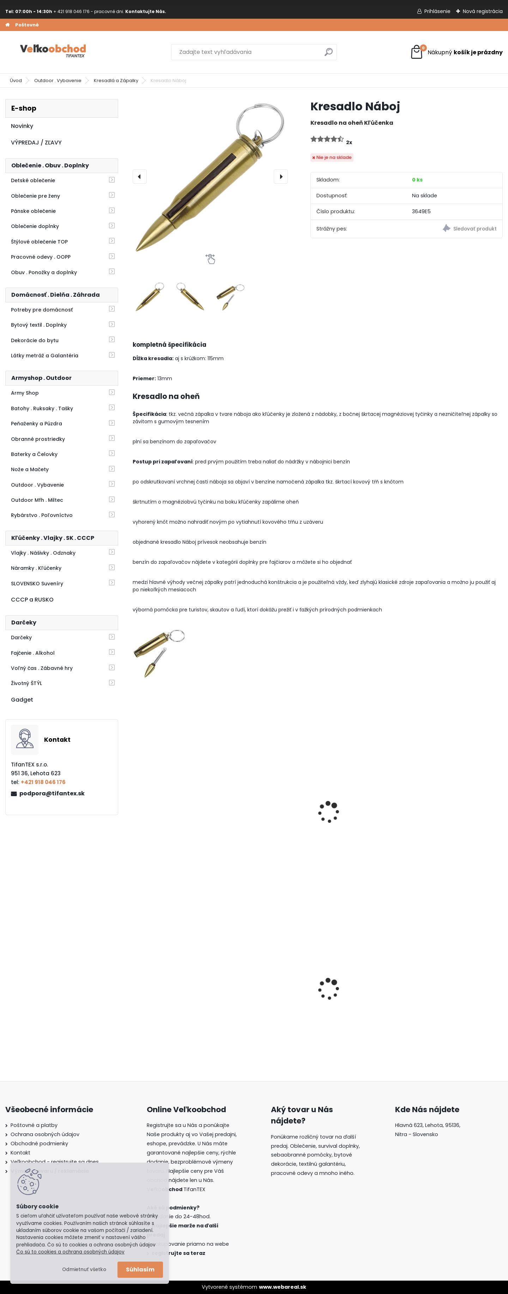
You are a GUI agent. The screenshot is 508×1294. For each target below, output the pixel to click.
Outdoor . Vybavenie (57, 80)
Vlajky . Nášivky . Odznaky (43, 552)
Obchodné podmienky (39, 1143)
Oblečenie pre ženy (35, 195)
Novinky (22, 126)
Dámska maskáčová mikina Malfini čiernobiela (176, 994)
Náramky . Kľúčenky (36, 568)
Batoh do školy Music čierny (363, 995)
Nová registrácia (483, 11)
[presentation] (140, 177)
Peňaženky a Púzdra (36, 423)
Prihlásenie (437, 11)
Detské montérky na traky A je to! (456, 994)
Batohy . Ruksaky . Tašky (42, 408)
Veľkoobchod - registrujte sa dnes (55, 1161)
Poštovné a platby (34, 1125)
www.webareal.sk (282, 1286)
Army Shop (25, 392)
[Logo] (53, 52)
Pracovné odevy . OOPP (41, 256)
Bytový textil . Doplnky (39, 324)
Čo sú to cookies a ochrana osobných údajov (70, 1252)
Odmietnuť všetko (84, 1269)
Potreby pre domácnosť (42, 309)
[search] (329, 55)
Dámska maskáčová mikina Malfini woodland (270, 994)
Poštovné (27, 24)
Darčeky (21, 637)
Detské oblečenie (33, 180)
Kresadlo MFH (249, 817)
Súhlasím (140, 1269)
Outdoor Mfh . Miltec (37, 500)
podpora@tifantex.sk (52, 793)
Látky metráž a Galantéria (44, 355)
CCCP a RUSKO (32, 600)
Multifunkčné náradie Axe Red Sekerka (172, 821)
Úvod (16, 80)
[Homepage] (7, 25)
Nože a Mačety (30, 469)
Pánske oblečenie (33, 211)
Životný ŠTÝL (26, 683)
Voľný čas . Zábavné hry (42, 668)
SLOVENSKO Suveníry (37, 583)
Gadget (22, 700)
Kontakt (20, 1152)
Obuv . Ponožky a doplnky (44, 272)
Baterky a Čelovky (34, 454)
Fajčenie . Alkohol (33, 653)
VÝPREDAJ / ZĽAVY (36, 142)
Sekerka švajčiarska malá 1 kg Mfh (456, 821)
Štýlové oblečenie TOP (39, 241)
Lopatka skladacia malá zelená (359, 821)
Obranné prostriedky (38, 439)
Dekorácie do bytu (35, 340)
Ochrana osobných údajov (45, 1134)
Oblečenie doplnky (35, 226)
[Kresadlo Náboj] (210, 176)
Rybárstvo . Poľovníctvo (42, 515)
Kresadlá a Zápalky (116, 80)
